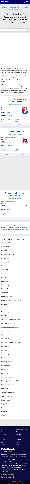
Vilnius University (15, 131)
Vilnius (26, 229)
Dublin (3, 442)
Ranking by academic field (15, 27)
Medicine (4, 7)
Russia (18, 437)
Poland (18, 432)
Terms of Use (10, 483)
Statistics (7, 125)
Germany (18, 439)
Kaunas (20, 229)
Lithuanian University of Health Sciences (15, 100)
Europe (12, 9)
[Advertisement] (15, 51)
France (18, 444)
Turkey (18, 442)
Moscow (3, 432)
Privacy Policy (19, 483)
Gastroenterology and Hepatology (18, 7)
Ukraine (18, 434)
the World (9, 115)
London (3, 439)
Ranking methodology (8, 477)
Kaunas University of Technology (15, 194)
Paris (2, 437)
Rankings (22, 125)
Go (27, 30)
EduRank (22, 22)
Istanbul (3, 434)
